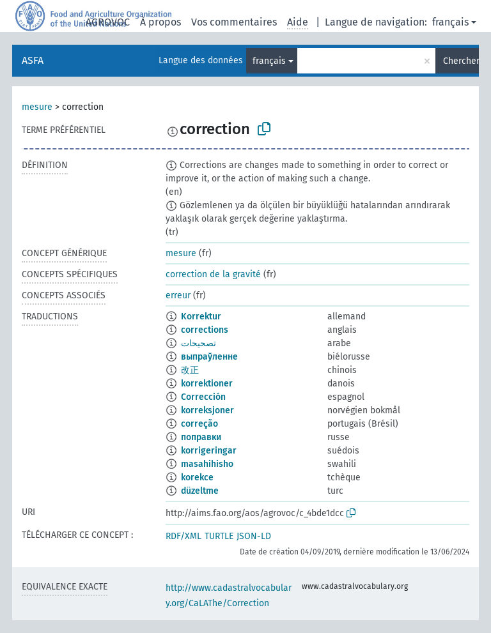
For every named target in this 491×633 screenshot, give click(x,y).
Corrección (203, 397)
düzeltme (200, 490)
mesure (37, 107)
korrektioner (207, 383)
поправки (201, 437)
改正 (190, 370)
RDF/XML (183, 536)
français (450, 22)
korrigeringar (209, 450)
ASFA (32, 60)
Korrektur (201, 316)
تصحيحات (198, 343)
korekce (197, 477)
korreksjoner (207, 410)
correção (199, 423)
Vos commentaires (234, 22)
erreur (178, 295)
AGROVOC (108, 22)
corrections (204, 329)
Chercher (461, 61)
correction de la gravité (213, 274)
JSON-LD (254, 536)
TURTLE (219, 536)
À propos (160, 22)
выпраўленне (209, 356)
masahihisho (207, 464)
